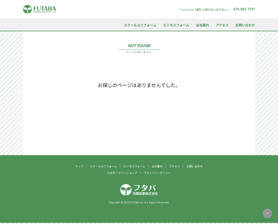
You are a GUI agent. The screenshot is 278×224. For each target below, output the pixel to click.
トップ (79, 166)
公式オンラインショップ (122, 173)
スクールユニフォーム (140, 25)
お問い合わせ (245, 25)
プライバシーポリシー (157, 173)
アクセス (222, 25)
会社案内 (202, 25)
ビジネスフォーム (176, 25)
